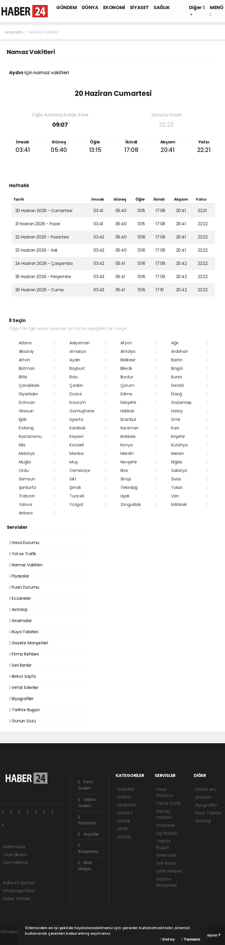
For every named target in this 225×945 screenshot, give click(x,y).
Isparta (76, 419)
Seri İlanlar (20, 665)
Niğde (176, 462)
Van (175, 496)
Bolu (73, 377)
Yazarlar (87, 820)
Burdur (126, 377)
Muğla (25, 462)
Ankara (26, 513)
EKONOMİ (114, 7)
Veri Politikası (15, 863)
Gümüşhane (81, 411)
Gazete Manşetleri (28, 643)
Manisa (76, 453)
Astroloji (18, 609)
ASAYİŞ (124, 837)
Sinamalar (20, 621)
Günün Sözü (22, 721)
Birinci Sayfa (22, 676)
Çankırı (76, 385)
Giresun (26, 411)
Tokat (177, 487)
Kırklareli (179, 504)
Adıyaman (79, 343)
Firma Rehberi (24, 654)
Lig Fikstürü (167, 833)
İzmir (175, 419)
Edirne (126, 394)
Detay (167, 939)
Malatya (27, 453)
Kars (175, 428)
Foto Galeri (85, 785)
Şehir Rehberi (169, 871)
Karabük (77, 428)
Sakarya (179, 470)
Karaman (129, 428)
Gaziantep (181, 402)
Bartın (177, 360)
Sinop (125, 479)
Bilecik (126, 368)
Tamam (191, 939)
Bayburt (77, 368)
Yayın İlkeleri (15, 855)
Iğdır (23, 419)
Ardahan (179, 351)
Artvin (24, 360)
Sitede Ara (205, 789)
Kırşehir (178, 436)
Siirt (72, 479)
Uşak (124, 496)
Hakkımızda (14, 847)
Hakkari (127, 411)
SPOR (122, 829)
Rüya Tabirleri (23, 632)
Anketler (203, 797)
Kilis (22, 445)
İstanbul (128, 419)
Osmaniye (79, 470)
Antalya (128, 351)
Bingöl (177, 368)
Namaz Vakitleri (43, 32)
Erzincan (27, 402)
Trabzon (27, 496)
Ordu (24, 470)
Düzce (75, 394)
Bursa (176, 377)
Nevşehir (128, 462)
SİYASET (139, 7)
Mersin (177, 453)
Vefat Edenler (24, 687)
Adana (25, 343)
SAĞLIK (162, 7)
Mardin (127, 453)
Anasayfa (14, 32)
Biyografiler (21, 699)
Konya (126, 445)
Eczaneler (20, 598)
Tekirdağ (128, 487)
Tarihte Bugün (24, 710)
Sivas (176, 479)
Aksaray (26, 351)
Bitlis (23, 377)
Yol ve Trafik (22, 554)
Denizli (177, 385)
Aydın (74, 360)
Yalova (25, 504)
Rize (124, 470)
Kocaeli (76, 445)
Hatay (177, 411)
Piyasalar (19, 576)
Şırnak (75, 487)
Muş (73, 462)
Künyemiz (88, 849)
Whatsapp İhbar (19, 891)
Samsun (27, 479)
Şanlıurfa (27, 487)
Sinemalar (166, 855)
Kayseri (76, 436)
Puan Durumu (24, 587)
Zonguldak (130, 504)
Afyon (126, 343)
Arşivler (88, 834)
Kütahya (179, 445)
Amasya (77, 351)
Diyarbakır (28, 394)
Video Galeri (87, 803)
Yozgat (76, 504)
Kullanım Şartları (19, 883)
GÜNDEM (66, 7)
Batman (27, 368)
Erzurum (77, 402)
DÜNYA (90, 7)
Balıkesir (128, 360)
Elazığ (176, 394)
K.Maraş (26, 428)
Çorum (127, 385)
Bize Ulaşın (85, 866)
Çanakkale (29, 385)
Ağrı (174, 343)
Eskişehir (128, 402)
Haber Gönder (17, 899)
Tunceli (76, 496)
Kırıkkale (128, 436)
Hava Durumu (24, 543)
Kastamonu (30, 436)
